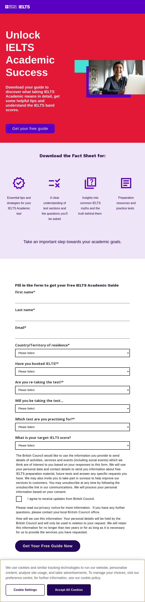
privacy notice (49, 507)
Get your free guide (30, 128)
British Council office (83, 512)
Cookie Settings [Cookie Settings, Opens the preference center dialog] (25, 589)
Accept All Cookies (69, 589)
